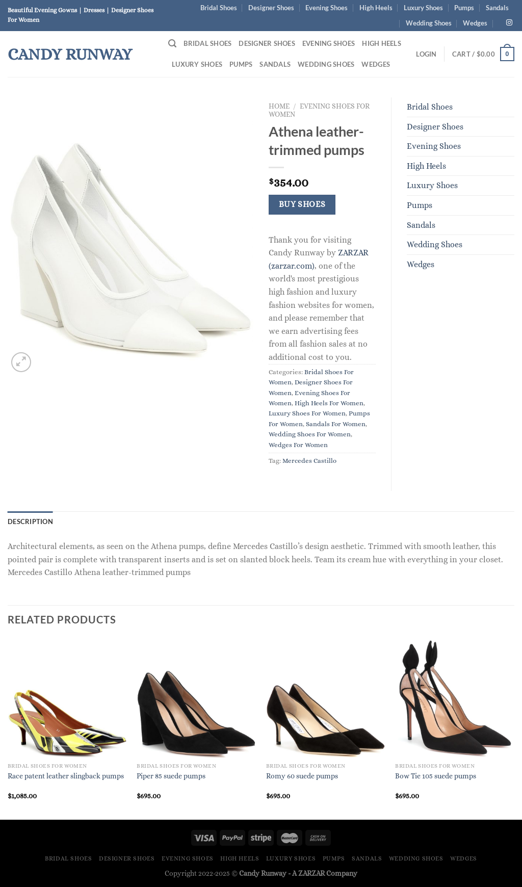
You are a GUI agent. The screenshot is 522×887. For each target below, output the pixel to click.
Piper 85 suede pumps (171, 776)
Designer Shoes (271, 8)
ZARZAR (311, 873)
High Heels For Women (329, 403)
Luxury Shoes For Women (307, 413)
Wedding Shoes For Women (310, 434)
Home (279, 106)
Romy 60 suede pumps (302, 776)
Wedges (475, 23)
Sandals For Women (336, 424)
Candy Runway (70, 54)
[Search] (172, 44)
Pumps (464, 8)
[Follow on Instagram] (509, 23)
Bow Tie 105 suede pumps (435, 776)
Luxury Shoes (423, 8)
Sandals (497, 8)
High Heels (376, 8)
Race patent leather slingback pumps (66, 776)
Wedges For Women (298, 445)
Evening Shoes (326, 8)
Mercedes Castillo (309, 460)
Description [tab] (30, 521)
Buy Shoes (302, 204)
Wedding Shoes (429, 23)
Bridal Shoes (218, 8)
